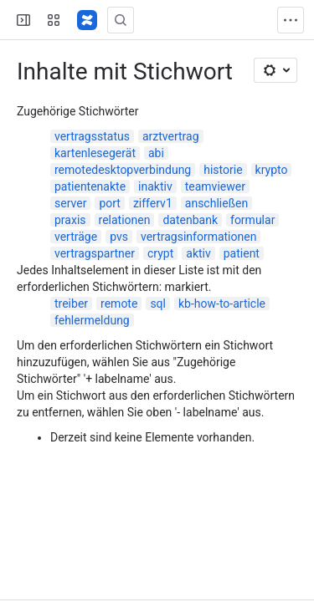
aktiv (198, 253)
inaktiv (155, 186)
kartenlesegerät (95, 153)
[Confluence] (87, 20)
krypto (271, 169)
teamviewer (215, 186)
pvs (119, 236)
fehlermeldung (92, 320)
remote (118, 303)
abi (156, 153)
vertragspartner (94, 253)
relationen (125, 220)
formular (252, 220)
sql (158, 303)
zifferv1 (152, 203)
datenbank (190, 220)
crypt (160, 253)
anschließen (216, 203)
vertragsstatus (92, 136)
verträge (75, 236)
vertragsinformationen (198, 236)
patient (242, 253)
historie (222, 169)
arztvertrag (170, 136)
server (70, 203)
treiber (71, 303)
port (110, 203)
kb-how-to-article (221, 303)
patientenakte (90, 186)
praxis (70, 220)
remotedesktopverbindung (122, 169)
